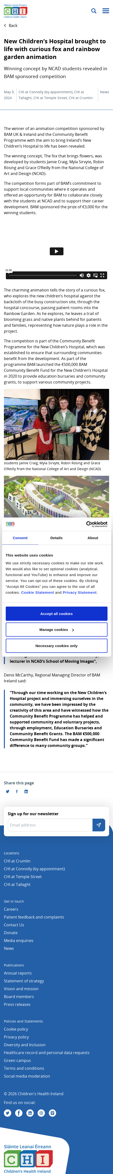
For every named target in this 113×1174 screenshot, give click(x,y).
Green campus (17, 1060)
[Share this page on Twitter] (7, 791)
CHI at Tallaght (17, 884)
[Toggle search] (94, 11)
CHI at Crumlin (17, 861)
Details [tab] (57, 538)
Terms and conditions (24, 1068)
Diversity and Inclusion (25, 1044)
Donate (11, 932)
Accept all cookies (56, 613)
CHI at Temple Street (23, 876)
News (9, 948)
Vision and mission (21, 988)
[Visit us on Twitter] (7, 1113)
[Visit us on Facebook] (17, 791)
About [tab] (93, 538)
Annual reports (18, 973)
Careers (11, 909)
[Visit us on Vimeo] (52, 1113)
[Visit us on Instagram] (41, 1113)
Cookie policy (16, 1029)
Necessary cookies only (56, 645)
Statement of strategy (24, 981)
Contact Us (14, 925)
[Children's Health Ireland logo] (15, 11)
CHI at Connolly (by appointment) (34, 869)
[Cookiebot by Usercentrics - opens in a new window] (86, 524)
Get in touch (14, 901)
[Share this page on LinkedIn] (26, 791)
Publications (14, 965)
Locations (11, 853)
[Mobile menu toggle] (106, 10)
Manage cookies (57, 630)
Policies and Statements (23, 1021)
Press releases (17, 1004)
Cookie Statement (37, 592)
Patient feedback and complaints (34, 917)
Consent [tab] (20, 538)
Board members (19, 996)
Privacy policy (16, 1037)
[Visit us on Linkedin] (30, 1113)
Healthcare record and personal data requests (47, 1052)
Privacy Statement (80, 592)
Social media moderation (27, 1076)
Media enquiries (18, 940)
